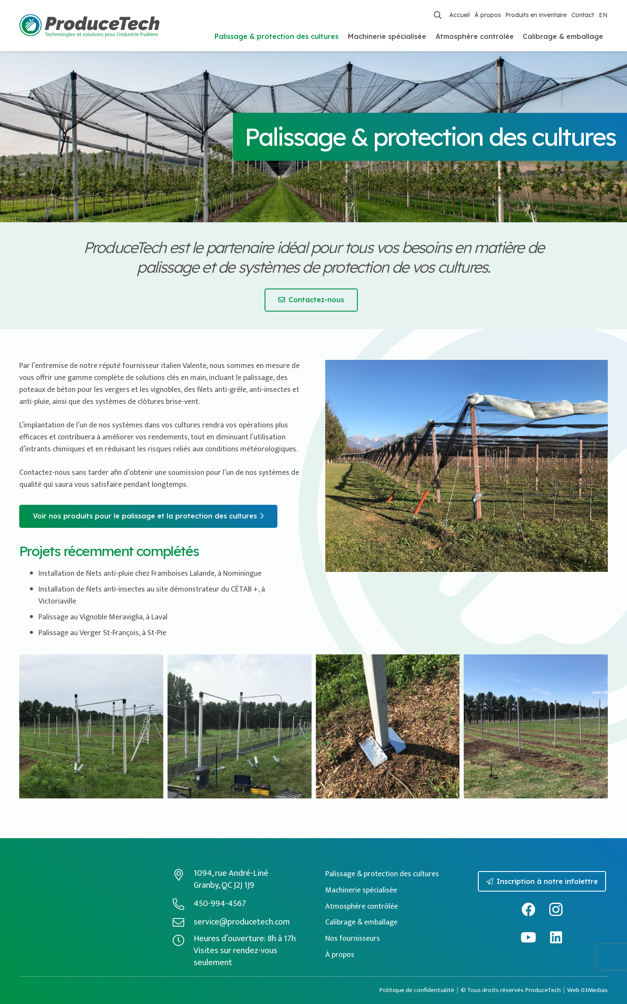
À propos (339, 954)
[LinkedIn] (556, 937)
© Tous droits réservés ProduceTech (511, 990)
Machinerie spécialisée (361, 890)
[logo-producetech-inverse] (72, 875)
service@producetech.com (242, 922)
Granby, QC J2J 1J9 (224, 885)
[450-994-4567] (183, 904)
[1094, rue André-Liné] (183, 874)
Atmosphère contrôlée (361, 906)
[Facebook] (528, 910)
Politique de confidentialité (416, 990)
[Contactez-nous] (311, 300)
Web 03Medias (587, 990)
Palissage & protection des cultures (382, 874)
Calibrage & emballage (361, 922)
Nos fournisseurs (352, 938)
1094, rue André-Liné (231, 873)
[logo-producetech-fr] (89, 26)
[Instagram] (556, 910)
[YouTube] (528, 937)
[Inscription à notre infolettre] (542, 881)
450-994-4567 (220, 903)
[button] (438, 15)
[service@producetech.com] (183, 922)
